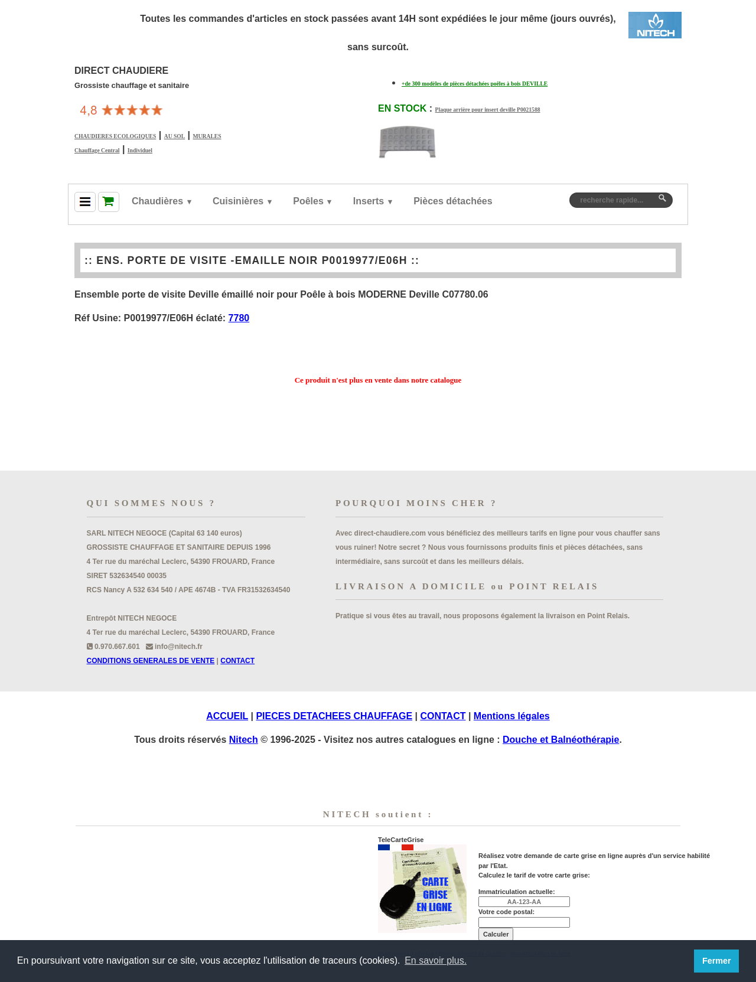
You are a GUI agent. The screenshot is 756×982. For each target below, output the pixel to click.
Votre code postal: (506, 911)
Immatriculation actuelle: (516, 891)
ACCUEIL (227, 716)
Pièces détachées (452, 201)
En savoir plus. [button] (436, 960)
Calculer (496, 934)
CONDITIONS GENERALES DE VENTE (151, 661)
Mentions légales (512, 716)
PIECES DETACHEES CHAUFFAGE (334, 716)
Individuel (140, 150)
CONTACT (237, 661)
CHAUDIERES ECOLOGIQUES (115, 136)
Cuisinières (238, 201)
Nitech (243, 740)
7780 (239, 318)
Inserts (368, 201)
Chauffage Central (96, 150)
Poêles (308, 201)
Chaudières (157, 201)
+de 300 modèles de (475, 83)
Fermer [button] (716, 960)
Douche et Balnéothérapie (561, 740)
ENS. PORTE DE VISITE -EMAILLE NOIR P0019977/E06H (252, 260)
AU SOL (174, 136)
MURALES (207, 136)
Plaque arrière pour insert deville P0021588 (487, 109)
